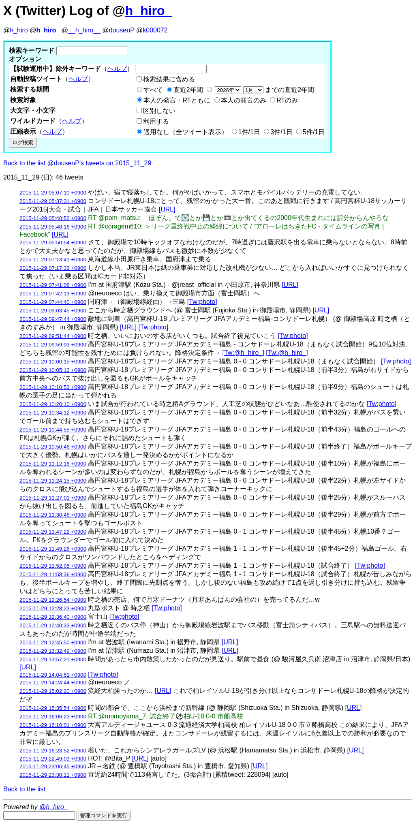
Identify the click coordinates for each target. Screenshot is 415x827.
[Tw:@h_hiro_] (243, 352)
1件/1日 (249, 131)
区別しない (159, 110)
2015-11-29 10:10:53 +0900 (52, 387)
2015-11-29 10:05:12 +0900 (52, 370)
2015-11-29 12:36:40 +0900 (52, 617)
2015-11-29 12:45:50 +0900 (52, 642)
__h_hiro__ (84, 30)
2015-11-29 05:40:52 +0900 (52, 218)
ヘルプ (117, 68)
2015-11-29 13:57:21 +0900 (52, 659)
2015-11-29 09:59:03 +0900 (52, 345)
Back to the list (24, 163)
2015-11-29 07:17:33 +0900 (52, 268)
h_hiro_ (148, 10)
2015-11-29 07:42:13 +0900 (52, 294)
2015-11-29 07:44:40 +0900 (52, 302)
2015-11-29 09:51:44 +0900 (52, 336)
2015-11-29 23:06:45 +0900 (52, 766)
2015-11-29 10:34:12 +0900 (52, 413)
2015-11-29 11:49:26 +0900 (52, 549)
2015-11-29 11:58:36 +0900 (52, 574)
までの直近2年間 (263, 89)
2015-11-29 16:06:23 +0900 (52, 717)
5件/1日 (314, 131)
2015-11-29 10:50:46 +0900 (52, 447)
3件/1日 (281, 131)
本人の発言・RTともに (176, 100)
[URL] (167, 209)
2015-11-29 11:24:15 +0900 (52, 481)
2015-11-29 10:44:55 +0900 (52, 430)
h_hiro (19, 30)
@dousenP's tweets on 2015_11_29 (99, 163)
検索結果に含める (169, 79)
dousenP (122, 30)
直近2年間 (188, 89)
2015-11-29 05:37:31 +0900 (52, 201)
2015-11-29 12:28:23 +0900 (52, 608)
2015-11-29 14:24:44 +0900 (52, 683)
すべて (153, 89)
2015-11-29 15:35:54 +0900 (52, 708)
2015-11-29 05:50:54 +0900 (52, 242)
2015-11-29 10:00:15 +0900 (52, 362)
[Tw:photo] (202, 301)
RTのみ (287, 100)
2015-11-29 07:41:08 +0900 (52, 285)
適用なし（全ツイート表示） (185, 131)
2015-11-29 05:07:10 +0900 (52, 193)
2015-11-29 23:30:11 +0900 (52, 775)
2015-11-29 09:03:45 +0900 (52, 311)
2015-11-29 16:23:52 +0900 (52, 751)
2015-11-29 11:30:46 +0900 (52, 515)
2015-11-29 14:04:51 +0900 (52, 675)
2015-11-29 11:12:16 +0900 (52, 464)
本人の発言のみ (243, 100)
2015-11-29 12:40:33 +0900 (52, 625)
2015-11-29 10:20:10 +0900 (52, 404)
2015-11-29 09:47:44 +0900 (52, 319)
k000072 (155, 30)
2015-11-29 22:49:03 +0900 (52, 759)
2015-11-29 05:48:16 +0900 (52, 227)
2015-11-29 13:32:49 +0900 (52, 651)
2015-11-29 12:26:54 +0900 (52, 600)
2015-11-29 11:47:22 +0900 (52, 532)
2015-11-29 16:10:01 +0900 (52, 725)
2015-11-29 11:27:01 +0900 (52, 498)
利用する (156, 121)
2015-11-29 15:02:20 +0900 (52, 691)
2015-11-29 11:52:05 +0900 (52, 566)
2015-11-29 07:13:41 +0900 (52, 259)
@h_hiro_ (53, 806)
